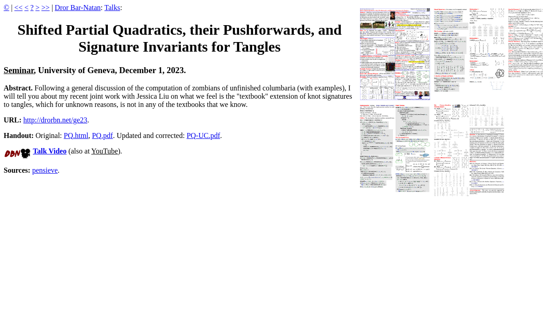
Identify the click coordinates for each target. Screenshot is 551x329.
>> (46, 7)
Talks (112, 7)
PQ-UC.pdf (203, 135)
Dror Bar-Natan (78, 7)
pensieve (45, 170)
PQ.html (76, 135)
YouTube (104, 151)
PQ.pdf (102, 135)
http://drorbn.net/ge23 (55, 120)
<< (18, 7)
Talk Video (50, 151)
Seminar (19, 70)
